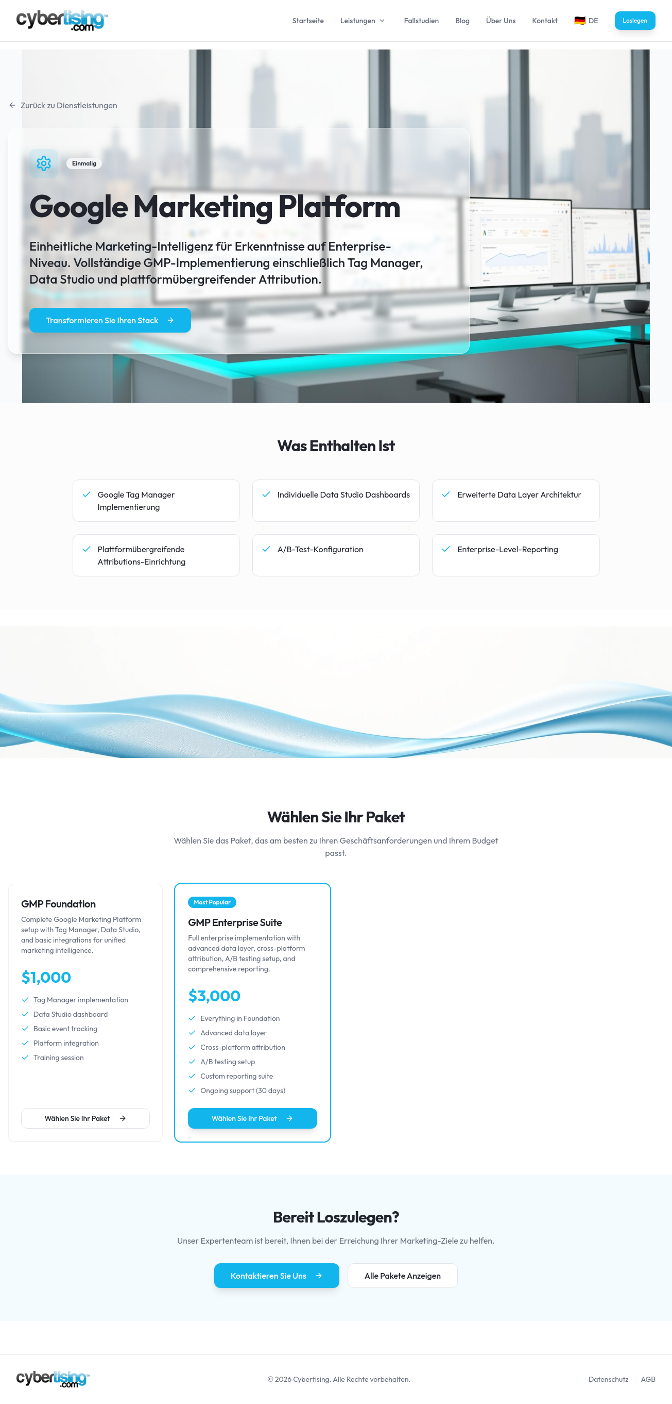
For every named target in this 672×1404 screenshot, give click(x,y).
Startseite (308, 20)
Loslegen (635, 20)
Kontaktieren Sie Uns (277, 1275)
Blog (462, 20)
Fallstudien (421, 20)
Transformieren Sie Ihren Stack (110, 320)
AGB (648, 1379)
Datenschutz (609, 1379)
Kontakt (544, 20)
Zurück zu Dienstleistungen (62, 105)
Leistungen (357, 20)
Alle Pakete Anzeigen (403, 1275)
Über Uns (500, 20)
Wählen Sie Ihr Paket (86, 1118)
